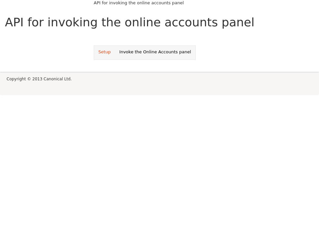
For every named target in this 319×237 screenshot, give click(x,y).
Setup (104, 51)
